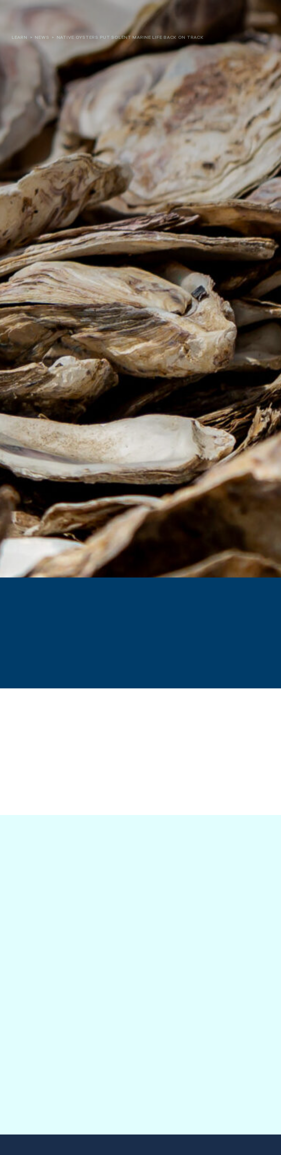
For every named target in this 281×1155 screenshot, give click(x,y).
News (42, 37)
